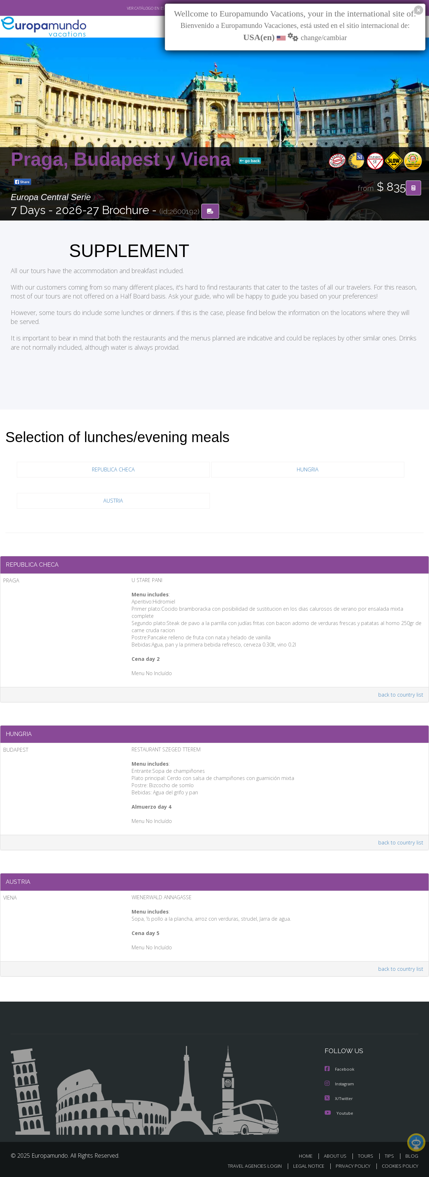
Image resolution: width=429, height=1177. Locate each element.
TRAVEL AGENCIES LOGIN (248, 1165)
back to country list (400, 690)
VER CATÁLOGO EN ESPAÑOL (135, 8)
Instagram (340, 1083)
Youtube (339, 1112)
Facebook (340, 1069)
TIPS (390, 1155)
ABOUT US (337, 1155)
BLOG (411, 1155)
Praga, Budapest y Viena (123, 159)
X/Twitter (339, 1097)
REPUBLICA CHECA (113, 471)
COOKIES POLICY (398, 1165)
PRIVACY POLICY (350, 1165)
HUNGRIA (308, 471)
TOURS (367, 1155)
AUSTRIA (113, 502)
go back (250, 161)
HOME (308, 1155)
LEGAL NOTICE (304, 1165)
